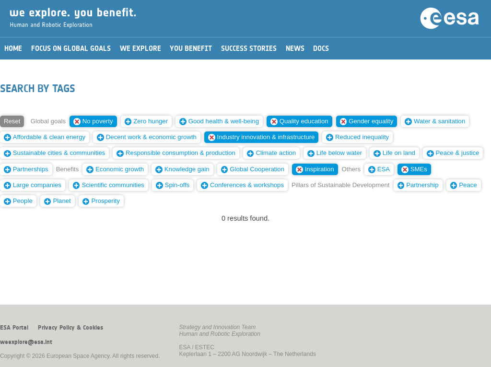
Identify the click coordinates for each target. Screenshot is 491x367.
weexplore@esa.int (26, 342)
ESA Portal (14, 327)
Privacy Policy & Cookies (70, 327)
